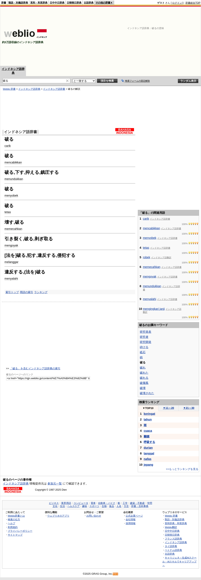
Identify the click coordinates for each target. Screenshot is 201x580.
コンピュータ (80, 503)
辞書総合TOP (192, 2)
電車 (93, 503)
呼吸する (149, 442)
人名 (118, 506)
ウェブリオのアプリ (58, 515)
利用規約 (13, 527)
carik (8, 145)
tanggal (149, 453)
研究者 (144, 336)
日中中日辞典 (57, 2)
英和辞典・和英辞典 (176, 523)
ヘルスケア (73, 506)
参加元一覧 (54, 483)
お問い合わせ (93, 515)
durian (148, 447)
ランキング (40, 292)
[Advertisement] (143, 36)
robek (146, 257)
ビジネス (54, 503)
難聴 (146, 436)
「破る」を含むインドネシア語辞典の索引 (35, 368)
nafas (147, 459)
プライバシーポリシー (20, 530)
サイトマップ (15, 534)
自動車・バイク (106, 503)
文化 (55, 506)
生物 (104, 506)
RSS (115, 574)
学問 (149, 503)
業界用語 (66, 503)
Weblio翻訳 (171, 527)
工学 (125, 503)
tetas (8, 212)
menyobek (11, 195)
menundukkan (14, 179)
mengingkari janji (154, 308)
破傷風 (144, 382)
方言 (126, 506)
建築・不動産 (137, 503)
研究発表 (145, 331)
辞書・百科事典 (139, 506)
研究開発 (145, 342)
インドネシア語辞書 (54, 89)
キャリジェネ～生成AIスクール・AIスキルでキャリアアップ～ (179, 561)
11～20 (168, 407)
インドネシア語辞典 (29, 89)
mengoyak (11, 245)
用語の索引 (26, 292)
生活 (62, 506)
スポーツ (94, 506)
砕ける (144, 347)
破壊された (147, 393)
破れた (144, 372)
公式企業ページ (134, 515)
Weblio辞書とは (16, 515)
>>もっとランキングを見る (182, 469)
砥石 (143, 352)
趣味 (84, 506)
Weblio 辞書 (9, 89)
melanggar (11, 262)
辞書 (3, 2)
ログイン (177, 2)
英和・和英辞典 (38, 2)
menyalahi (11, 278)
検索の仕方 (14, 519)
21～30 (188, 407)
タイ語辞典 (171, 546)
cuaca (148, 430)
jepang (148, 464)
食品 (111, 506)
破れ (143, 367)
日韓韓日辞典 (74, 2)
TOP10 (148, 408)
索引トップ (12, 292)
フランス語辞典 (173, 538)
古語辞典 (89, 2)
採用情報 (131, 523)
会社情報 (131, 519)
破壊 (143, 388)
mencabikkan (13, 162)
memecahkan (13, 228)
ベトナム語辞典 (173, 550)
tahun (148, 419)
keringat (149, 413)
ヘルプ (11, 523)
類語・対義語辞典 (18, 2)
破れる (144, 377)
